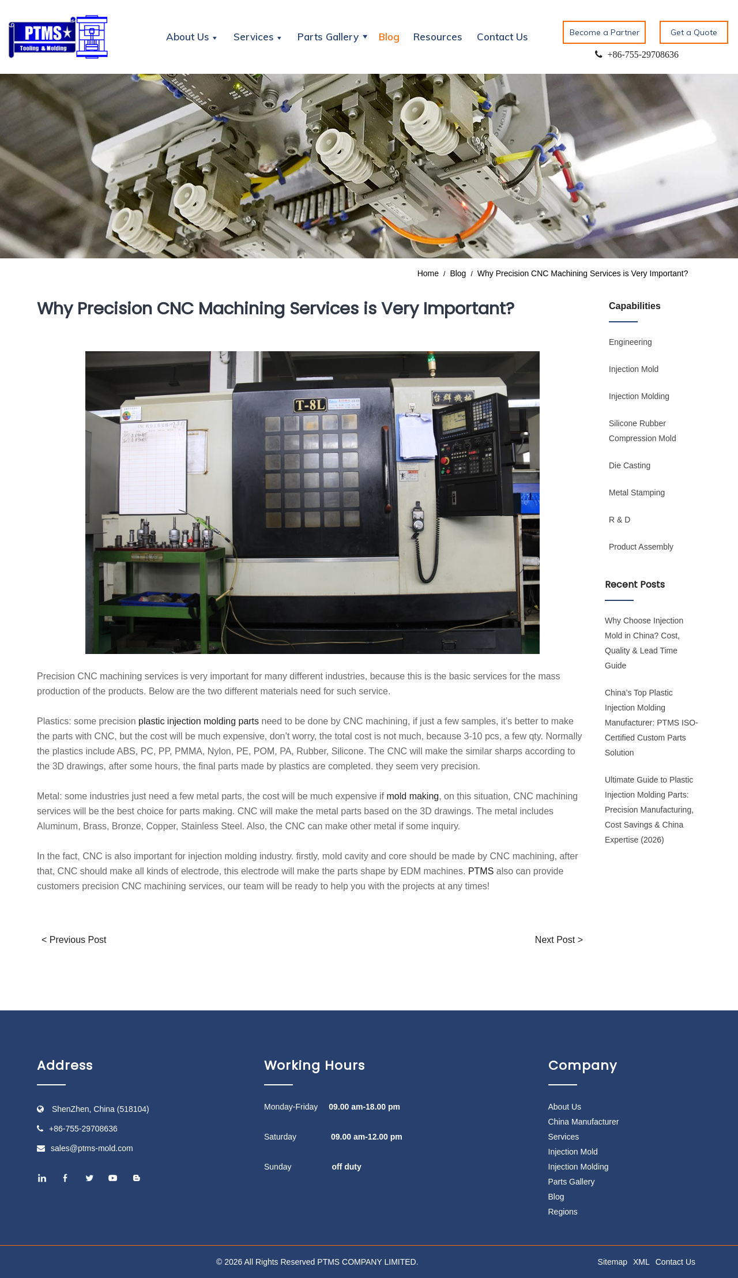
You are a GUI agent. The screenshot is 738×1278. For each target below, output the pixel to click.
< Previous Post (74, 940)
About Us (565, 1106)
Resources (437, 37)
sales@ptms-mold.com (92, 1148)
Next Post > (559, 940)
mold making (413, 796)
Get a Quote (694, 32)
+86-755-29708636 (83, 1128)
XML (641, 1261)
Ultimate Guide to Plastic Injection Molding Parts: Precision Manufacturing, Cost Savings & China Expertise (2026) (649, 809)
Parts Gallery (571, 1181)
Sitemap (612, 1261)
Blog (389, 37)
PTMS (481, 871)
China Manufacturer (583, 1121)
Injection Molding (639, 396)
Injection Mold (633, 369)
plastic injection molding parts (198, 721)
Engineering (630, 342)
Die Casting (629, 465)
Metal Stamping (637, 492)
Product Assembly (641, 546)
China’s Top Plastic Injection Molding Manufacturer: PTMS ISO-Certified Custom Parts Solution (651, 722)
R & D (619, 519)
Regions (563, 1211)
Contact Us (502, 37)
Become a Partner (604, 32)
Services (563, 1136)
